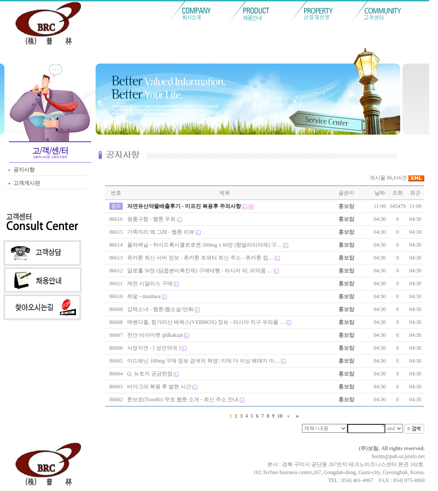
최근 (415, 193)
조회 (397, 193)
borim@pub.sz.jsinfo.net (398, 456)
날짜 (379, 193)
